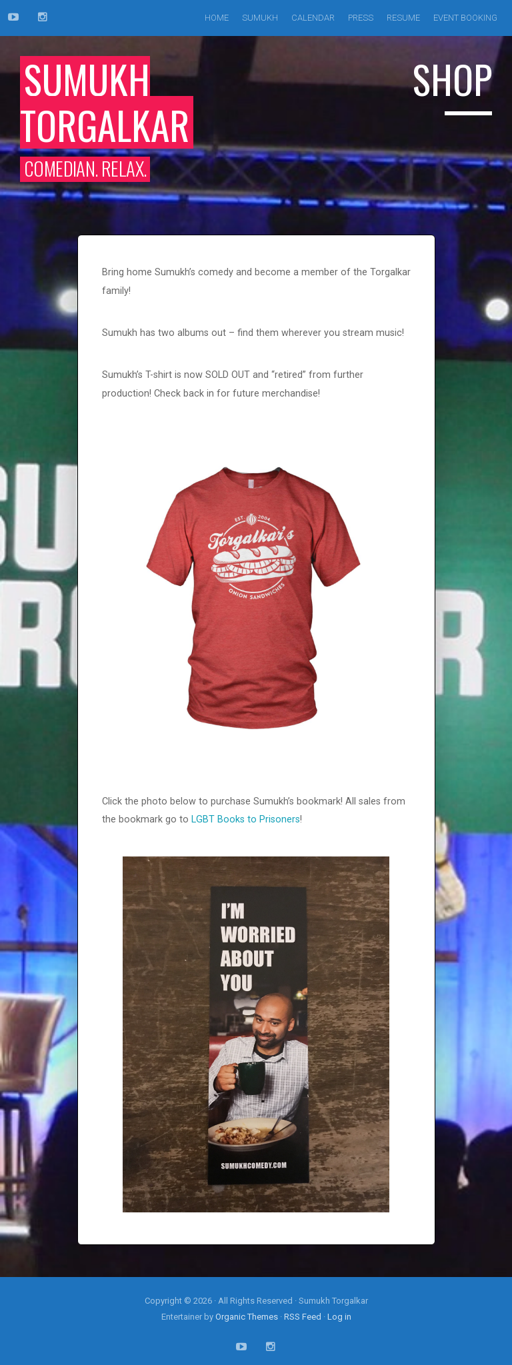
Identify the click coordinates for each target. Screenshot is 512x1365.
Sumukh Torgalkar (104, 101)
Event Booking (465, 18)
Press (360, 18)
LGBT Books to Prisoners (245, 819)
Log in (339, 1317)
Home (217, 18)
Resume (403, 18)
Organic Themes (246, 1317)
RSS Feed (302, 1317)
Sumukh (260, 18)
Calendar (313, 18)
